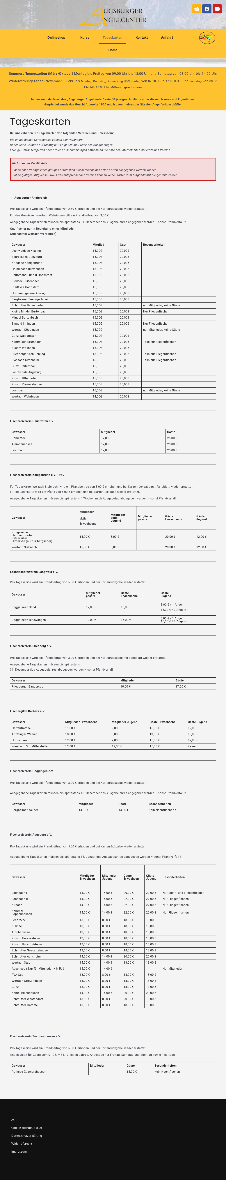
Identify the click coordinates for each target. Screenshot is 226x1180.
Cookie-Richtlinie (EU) (26, 1128)
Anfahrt (167, 37)
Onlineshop (56, 37)
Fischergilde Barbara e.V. (27, 711)
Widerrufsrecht (21, 1143)
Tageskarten (112, 37)
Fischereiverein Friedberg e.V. (31, 646)
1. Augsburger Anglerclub (29, 197)
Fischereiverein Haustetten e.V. (32, 421)
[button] (57, 37)
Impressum (19, 1151)
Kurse (85, 37)
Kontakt (142, 37)
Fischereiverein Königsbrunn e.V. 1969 (37, 475)
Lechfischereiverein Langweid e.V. (34, 572)
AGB (14, 1120)
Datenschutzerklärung (26, 1135)
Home (113, 50)
